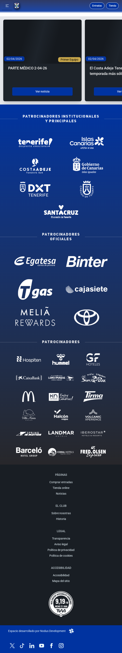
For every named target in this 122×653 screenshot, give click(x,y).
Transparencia (61, 538)
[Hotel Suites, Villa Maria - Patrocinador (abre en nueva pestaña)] (29, 415)
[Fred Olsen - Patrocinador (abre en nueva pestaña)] (93, 452)
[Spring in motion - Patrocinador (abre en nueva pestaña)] (29, 433)
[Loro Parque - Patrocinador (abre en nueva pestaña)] (61, 377)
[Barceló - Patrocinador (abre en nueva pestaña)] (29, 452)
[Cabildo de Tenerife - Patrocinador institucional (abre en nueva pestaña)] (86, 189)
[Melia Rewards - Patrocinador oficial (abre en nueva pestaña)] (35, 317)
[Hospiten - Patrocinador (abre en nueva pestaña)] (29, 359)
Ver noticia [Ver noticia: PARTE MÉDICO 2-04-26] (42, 91)
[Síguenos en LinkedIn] (32, 646)
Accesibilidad (61, 575)
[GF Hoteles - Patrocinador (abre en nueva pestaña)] (93, 359)
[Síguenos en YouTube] (42, 646)
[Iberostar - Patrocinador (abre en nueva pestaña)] (93, 433)
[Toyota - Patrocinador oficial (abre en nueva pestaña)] (86, 317)
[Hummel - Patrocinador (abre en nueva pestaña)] (61, 359)
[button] (7, 6)
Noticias (61, 493)
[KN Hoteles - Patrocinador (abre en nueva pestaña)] (61, 396)
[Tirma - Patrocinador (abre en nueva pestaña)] (93, 396)
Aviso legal (61, 544)
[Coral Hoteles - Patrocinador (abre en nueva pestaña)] (61, 452)
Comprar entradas (61, 482)
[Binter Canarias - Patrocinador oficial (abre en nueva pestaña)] (86, 261)
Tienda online (61, 487)
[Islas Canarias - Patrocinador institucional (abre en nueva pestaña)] (86, 143)
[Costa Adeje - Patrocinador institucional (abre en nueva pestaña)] (35, 166)
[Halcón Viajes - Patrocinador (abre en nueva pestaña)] (61, 415)
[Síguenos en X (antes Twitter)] (12, 646)
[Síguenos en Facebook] (51, 646)
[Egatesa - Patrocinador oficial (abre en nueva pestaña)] (35, 261)
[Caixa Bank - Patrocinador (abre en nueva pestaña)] (29, 377)
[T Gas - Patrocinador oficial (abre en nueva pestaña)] (35, 289)
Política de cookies (61, 555)
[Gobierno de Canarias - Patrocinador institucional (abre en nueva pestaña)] (86, 166)
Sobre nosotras (61, 513)
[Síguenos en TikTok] (22, 646)
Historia (61, 519)
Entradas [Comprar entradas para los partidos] (97, 5)
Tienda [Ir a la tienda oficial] (112, 5)
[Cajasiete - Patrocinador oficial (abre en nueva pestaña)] (86, 289)
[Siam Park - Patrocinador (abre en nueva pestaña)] (93, 377)
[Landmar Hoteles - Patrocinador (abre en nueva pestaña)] (61, 433)
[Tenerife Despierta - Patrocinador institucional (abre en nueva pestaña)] (35, 143)
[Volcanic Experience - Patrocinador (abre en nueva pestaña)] (93, 415)
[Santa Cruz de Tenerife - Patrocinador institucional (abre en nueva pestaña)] (60, 212)
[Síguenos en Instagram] (61, 646)
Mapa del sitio (61, 581)
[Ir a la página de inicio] (16, 6)
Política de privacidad (61, 550)
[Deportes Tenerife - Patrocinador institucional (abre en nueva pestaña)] (35, 189)
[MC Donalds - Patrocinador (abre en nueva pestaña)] (29, 396)
